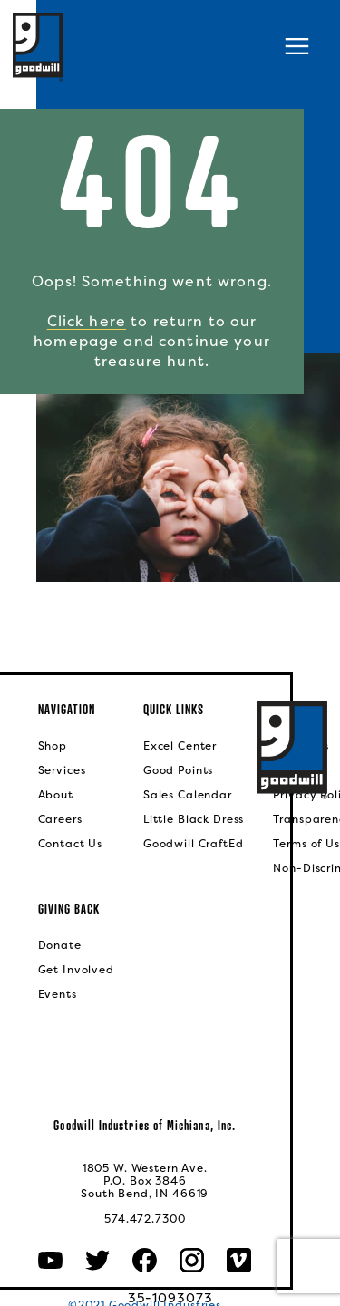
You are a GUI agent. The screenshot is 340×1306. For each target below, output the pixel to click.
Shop (52, 746)
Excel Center (180, 746)
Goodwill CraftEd (193, 843)
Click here (86, 321)
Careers (60, 819)
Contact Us (70, 843)
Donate (60, 945)
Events (57, 994)
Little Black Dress (193, 819)
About (55, 794)
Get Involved (76, 969)
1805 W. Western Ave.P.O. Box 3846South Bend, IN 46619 (145, 1181)
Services (62, 770)
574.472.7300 (144, 1219)
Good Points (178, 770)
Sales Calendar (187, 794)
